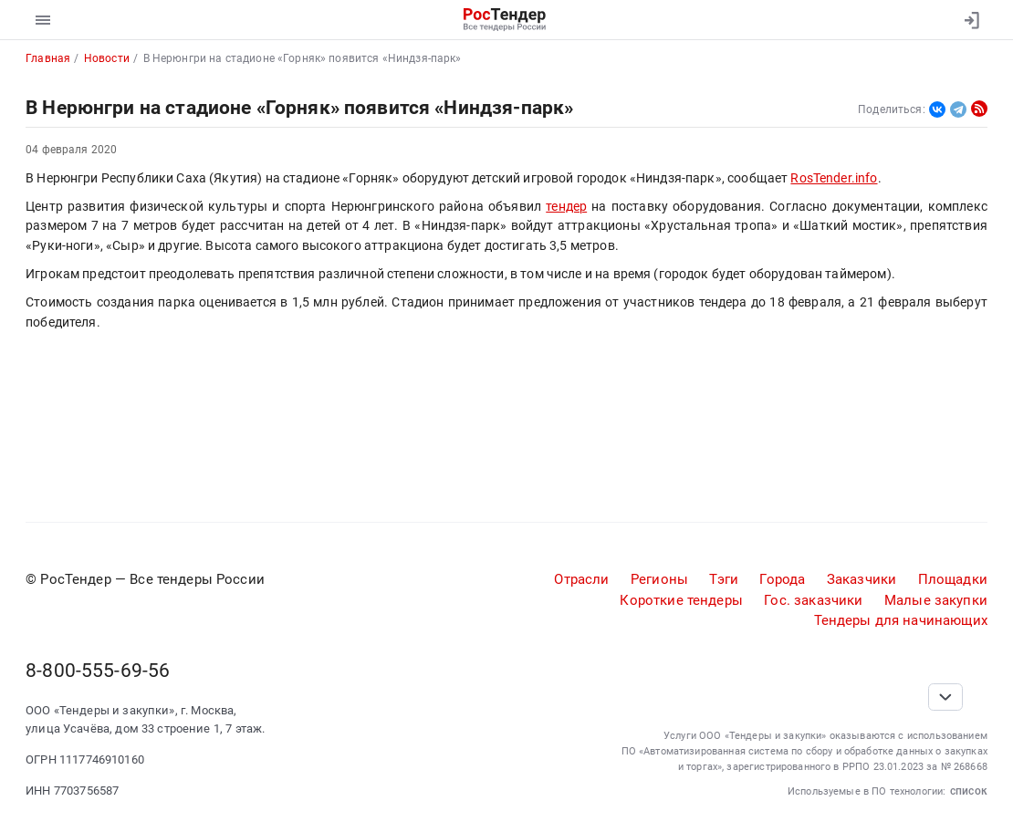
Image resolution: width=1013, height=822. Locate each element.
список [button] (968, 791)
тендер (566, 206)
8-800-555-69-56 (98, 671)
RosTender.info (833, 178)
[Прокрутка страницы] (945, 697)
